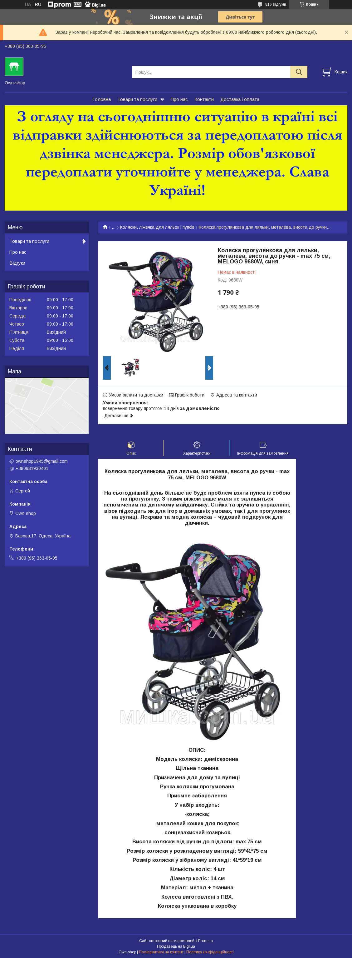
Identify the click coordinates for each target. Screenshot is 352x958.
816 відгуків (275, 4)
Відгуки (17, 263)
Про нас (179, 99)
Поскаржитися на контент (161, 952)
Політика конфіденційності (210, 952)
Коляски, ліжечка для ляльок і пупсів (157, 227)
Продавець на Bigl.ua (176, 946)
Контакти (204, 99)
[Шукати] (298, 72)
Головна (101, 99)
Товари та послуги (137, 99)
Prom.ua (205, 941)
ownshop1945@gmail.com (42, 461)
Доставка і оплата (239, 99)
